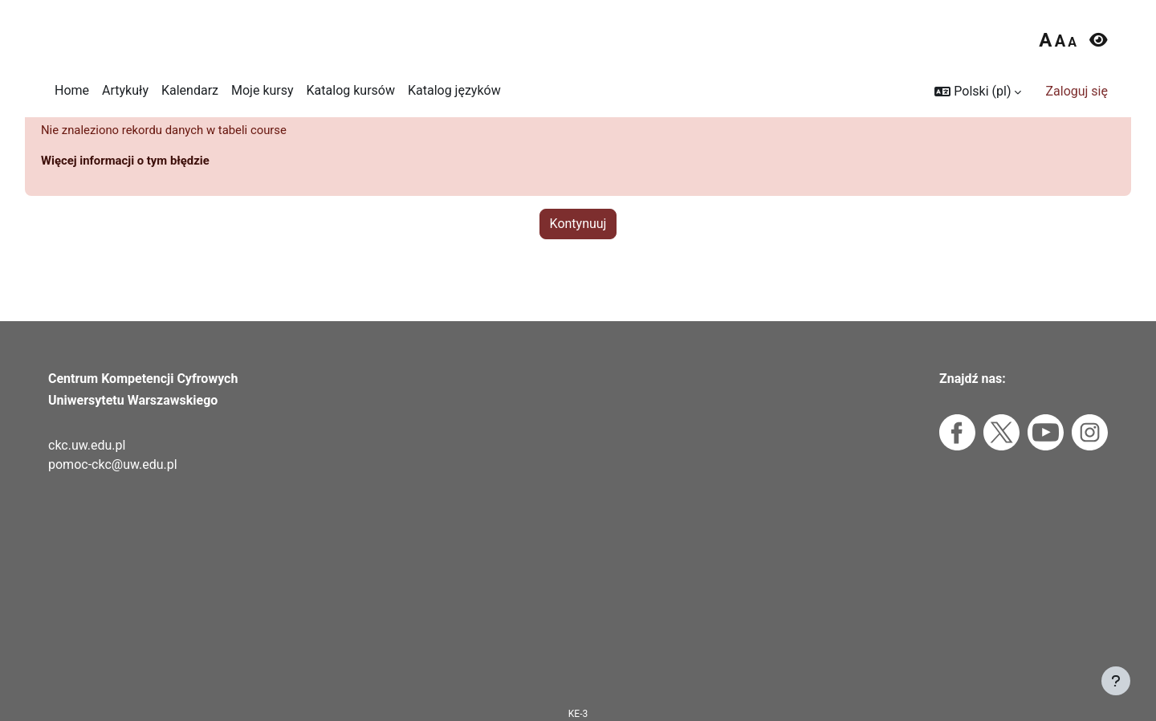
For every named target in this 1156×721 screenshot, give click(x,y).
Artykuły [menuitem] (125, 90)
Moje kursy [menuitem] (262, 90)
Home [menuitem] (72, 90)
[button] (978, 91)
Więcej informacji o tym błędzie (131, 190)
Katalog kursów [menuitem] (351, 90)
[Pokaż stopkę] (1115, 680)
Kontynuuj (578, 254)
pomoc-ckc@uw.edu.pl (112, 464)
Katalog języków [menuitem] (454, 90)
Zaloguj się (1076, 91)
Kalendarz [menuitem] (189, 90)
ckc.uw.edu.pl (86, 445)
